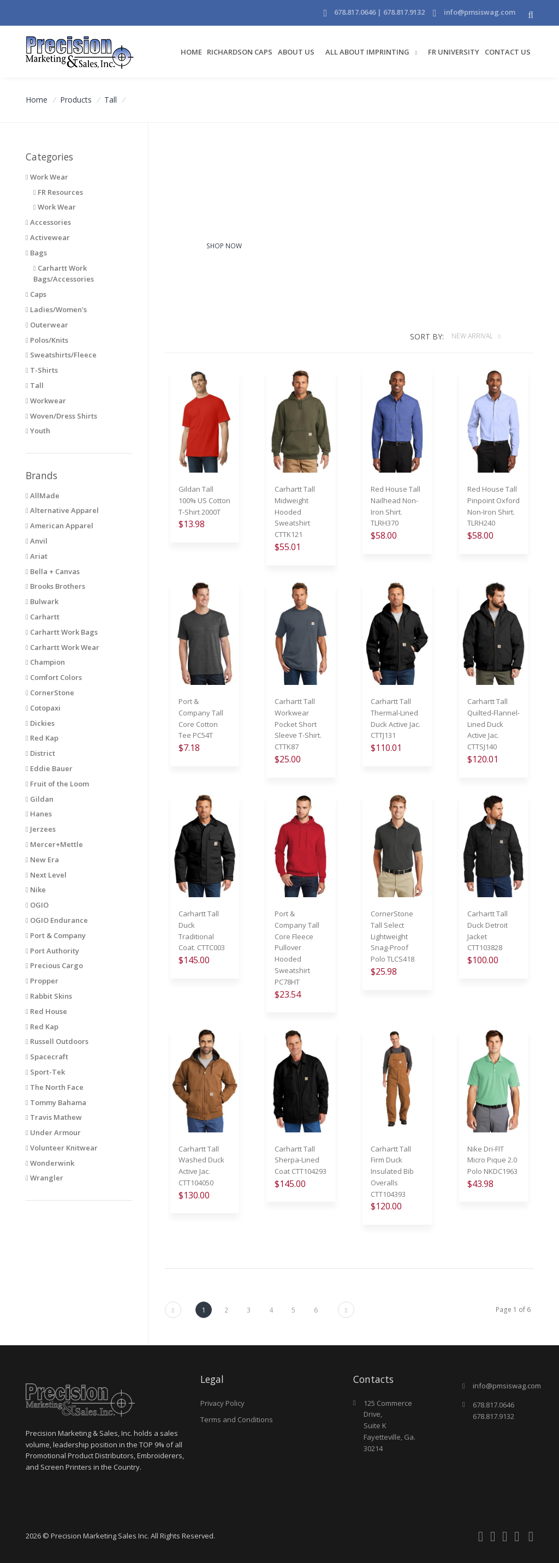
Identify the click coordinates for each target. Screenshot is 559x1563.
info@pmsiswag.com (479, 12)
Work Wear (54, 207)
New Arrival (473, 336)
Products (76, 99)
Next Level (46, 875)
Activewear (48, 237)
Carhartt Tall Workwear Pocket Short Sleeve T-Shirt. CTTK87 (298, 723)
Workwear (46, 400)
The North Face (55, 1087)
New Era (42, 859)
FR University (453, 52)
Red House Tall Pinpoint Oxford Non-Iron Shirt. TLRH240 (493, 506)
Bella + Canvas (53, 571)
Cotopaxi (43, 708)
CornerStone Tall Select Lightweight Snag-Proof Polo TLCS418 (392, 936)
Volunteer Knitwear (62, 1148)
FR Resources (58, 192)
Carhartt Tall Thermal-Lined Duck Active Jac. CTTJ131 (395, 718)
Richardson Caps (239, 52)
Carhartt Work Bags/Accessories (63, 273)
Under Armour (53, 1132)
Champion (45, 662)
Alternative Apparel (62, 510)
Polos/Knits (47, 340)
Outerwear (47, 325)
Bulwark (42, 601)
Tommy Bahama (56, 1102)
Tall (110, 99)
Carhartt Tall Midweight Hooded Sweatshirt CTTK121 (295, 511)
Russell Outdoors (57, 1041)
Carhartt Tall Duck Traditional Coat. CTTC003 (202, 930)
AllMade (43, 495)
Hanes (39, 814)
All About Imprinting (368, 52)
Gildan (39, 799)
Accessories (48, 222)
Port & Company (56, 935)
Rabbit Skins (49, 996)
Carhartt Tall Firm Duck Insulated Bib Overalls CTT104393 (392, 1171)
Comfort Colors (54, 677)
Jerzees (41, 829)
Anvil (36, 541)
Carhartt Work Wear (62, 647)
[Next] (173, 1310)
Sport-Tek (45, 1072)
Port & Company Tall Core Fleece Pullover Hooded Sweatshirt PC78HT (297, 948)
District (40, 753)
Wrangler (44, 1178)
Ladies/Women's (56, 309)
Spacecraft (47, 1056)
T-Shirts (42, 370)
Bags (36, 253)
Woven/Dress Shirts (61, 416)
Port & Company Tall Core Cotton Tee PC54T (201, 718)
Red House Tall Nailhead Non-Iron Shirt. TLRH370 (395, 506)
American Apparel (59, 525)
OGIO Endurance (57, 920)
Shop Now (224, 245)
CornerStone (50, 692)
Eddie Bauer (49, 768)
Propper (42, 981)
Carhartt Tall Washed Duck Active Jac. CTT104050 (201, 1166)
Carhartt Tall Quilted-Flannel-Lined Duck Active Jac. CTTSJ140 (493, 723)
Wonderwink (50, 1163)
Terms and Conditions (236, 1419)
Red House (46, 1011)
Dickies (40, 723)
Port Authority (52, 951)
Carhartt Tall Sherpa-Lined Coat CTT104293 (300, 1160)
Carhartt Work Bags (62, 632)
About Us (296, 52)
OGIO (37, 905)
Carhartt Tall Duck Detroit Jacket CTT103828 (487, 930)
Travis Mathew (54, 1117)
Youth (38, 431)
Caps (36, 294)
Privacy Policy (222, 1403)
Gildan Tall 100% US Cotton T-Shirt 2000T (204, 500)
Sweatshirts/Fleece (61, 355)
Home (191, 52)
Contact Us (508, 52)
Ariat (36, 556)
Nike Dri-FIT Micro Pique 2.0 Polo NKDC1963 (492, 1160)
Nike (36, 889)
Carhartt (43, 617)
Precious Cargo (54, 965)
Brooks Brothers (55, 586)
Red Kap (42, 738)
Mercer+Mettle (54, 844)
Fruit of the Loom (57, 784)
